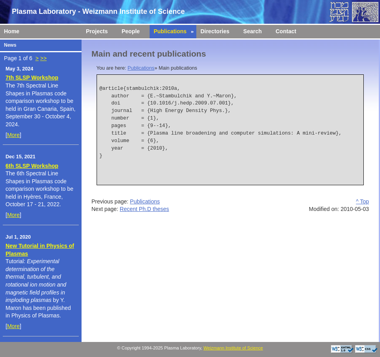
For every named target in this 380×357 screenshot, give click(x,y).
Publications (140, 68)
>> (43, 58)
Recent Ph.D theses (144, 209)
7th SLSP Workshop (32, 77)
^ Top (362, 201)
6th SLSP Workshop (32, 166)
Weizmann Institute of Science (233, 348)
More (13, 135)
